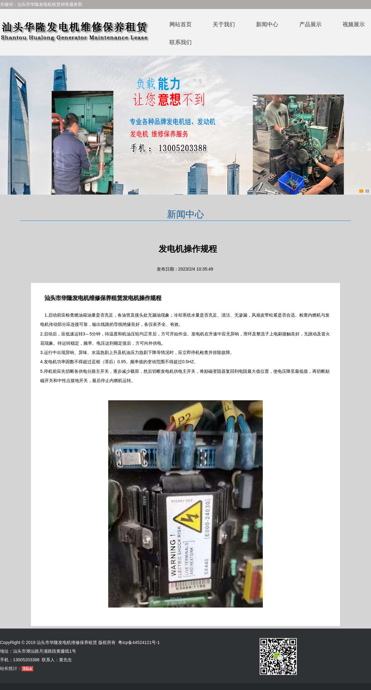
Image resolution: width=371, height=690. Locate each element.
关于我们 (224, 24)
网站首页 (180, 24)
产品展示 (310, 24)
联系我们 (180, 42)
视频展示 (354, 24)
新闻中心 (267, 24)
